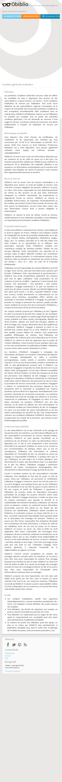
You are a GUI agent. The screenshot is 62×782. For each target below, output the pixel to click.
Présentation (10, 653)
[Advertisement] (30, 50)
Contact (8, 656)
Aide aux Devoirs (31, 16)
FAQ (6, 658)
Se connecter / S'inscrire (51, 16)
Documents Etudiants (12, 16)
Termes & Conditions (12, 671)
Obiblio (15, 4)
